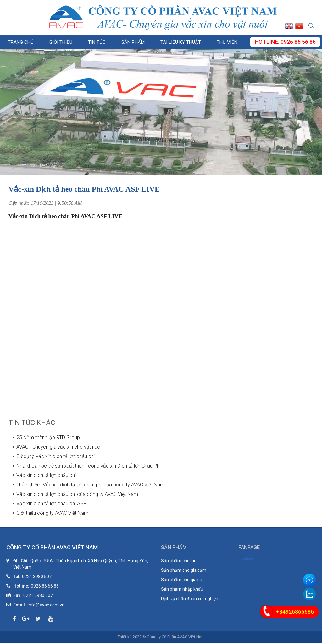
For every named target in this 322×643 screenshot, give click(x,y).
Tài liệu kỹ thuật (180, 42)
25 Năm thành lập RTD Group (48, 437)
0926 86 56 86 (45, 585)
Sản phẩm (133, 42)
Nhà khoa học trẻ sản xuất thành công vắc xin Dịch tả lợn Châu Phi (88, 466)
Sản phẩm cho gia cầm (183, 570)
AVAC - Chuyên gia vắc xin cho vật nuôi (58, 447)
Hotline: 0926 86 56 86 (285, 41)
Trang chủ (21, 42)
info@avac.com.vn (46, 604)
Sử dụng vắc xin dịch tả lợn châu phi (55, 456)
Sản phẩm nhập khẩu (182, 589)
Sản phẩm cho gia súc (182, 579)
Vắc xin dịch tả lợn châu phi (46, 475)
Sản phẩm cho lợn (179, 560)
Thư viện (227, 42)
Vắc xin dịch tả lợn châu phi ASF (51, 504)
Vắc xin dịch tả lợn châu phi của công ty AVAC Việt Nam (77, 494)
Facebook (246, 558)
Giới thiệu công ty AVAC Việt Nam (52, 513)
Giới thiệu (60, 42)
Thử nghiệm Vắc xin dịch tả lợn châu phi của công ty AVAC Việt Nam (90, 485)
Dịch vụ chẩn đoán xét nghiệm (190, 598)
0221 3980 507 (37, 576)
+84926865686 (295, 611)
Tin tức (97, 42)
